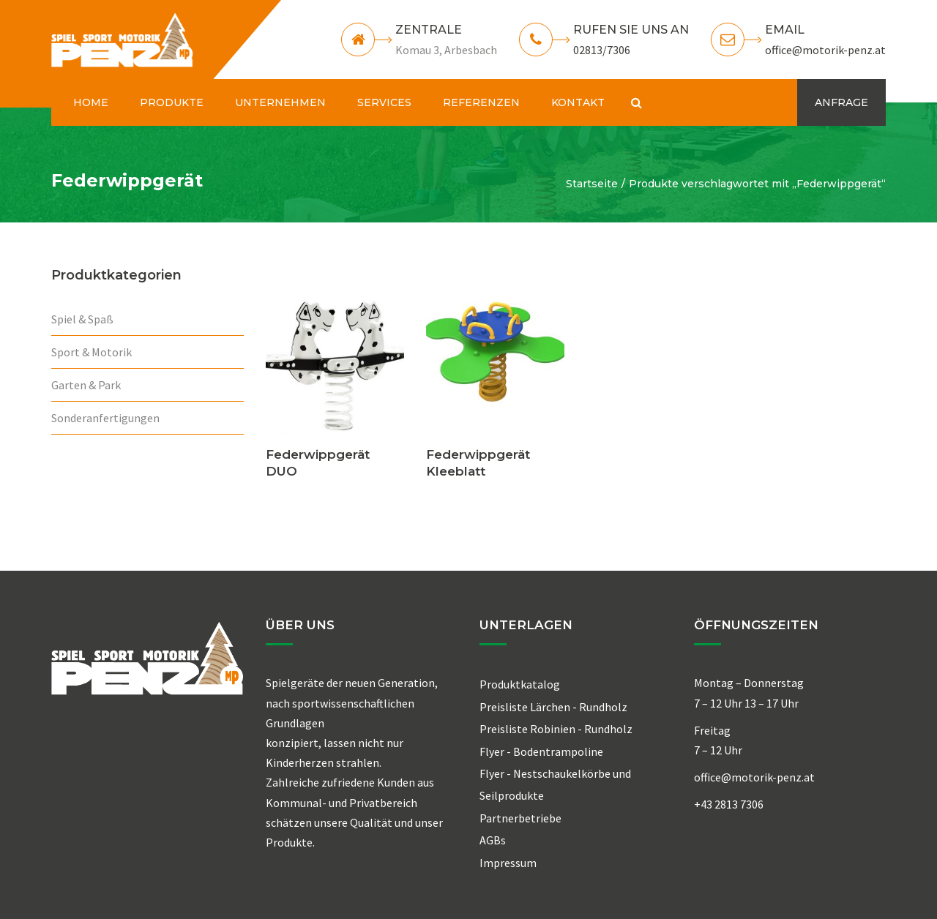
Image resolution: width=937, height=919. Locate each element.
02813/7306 (601, 49)
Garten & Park (86, 385)
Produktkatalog (519, 684)
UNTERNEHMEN (280, 102)
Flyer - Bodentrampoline (541, 751)
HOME (90, 102)
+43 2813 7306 (729, 804)
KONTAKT (578, 102)
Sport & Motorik (91, 352)
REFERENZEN (481, 102)
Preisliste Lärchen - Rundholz (553, 706)
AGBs (492, 840)
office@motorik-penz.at (825, 49)
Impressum (508, 862)
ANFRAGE (841, 102)
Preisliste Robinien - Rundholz (555, 728)
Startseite (592, 183)
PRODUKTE (172, 102)
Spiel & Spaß (82, 319)
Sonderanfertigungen (105, 417)
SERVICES (384, 102)
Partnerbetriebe (520, 818)
